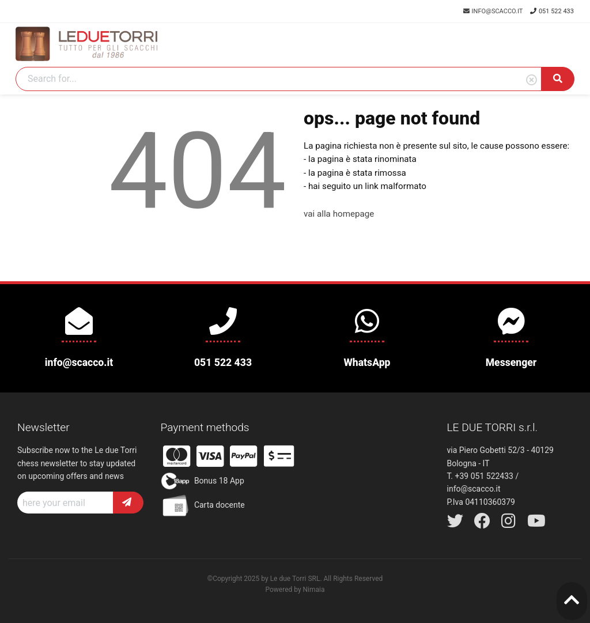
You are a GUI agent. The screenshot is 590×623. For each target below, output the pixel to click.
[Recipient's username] (65, 502)
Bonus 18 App (202, 481)
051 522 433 (552, 11)
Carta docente (203, 505)
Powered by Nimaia (294, 590)
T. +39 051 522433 (480, 476)
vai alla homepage (339, 214)
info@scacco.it (493, 11)
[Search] (279, 79)
